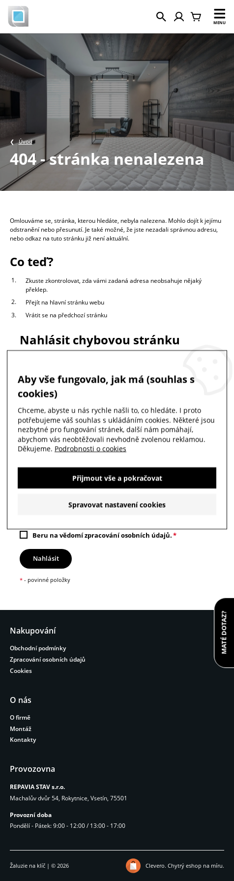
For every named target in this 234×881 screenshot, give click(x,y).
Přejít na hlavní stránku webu (65, 302)
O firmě (20, 717)
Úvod (25, 141)
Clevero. (156, 865)
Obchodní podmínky (38, 648)
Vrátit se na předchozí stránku (66, 315)
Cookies (21, 671)
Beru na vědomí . (102, 535)
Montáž (20, 729)
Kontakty (23, 739)
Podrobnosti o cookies (90, 451)
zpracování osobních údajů (127, 535)
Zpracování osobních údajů (48, 659)
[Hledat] (161, 17)
